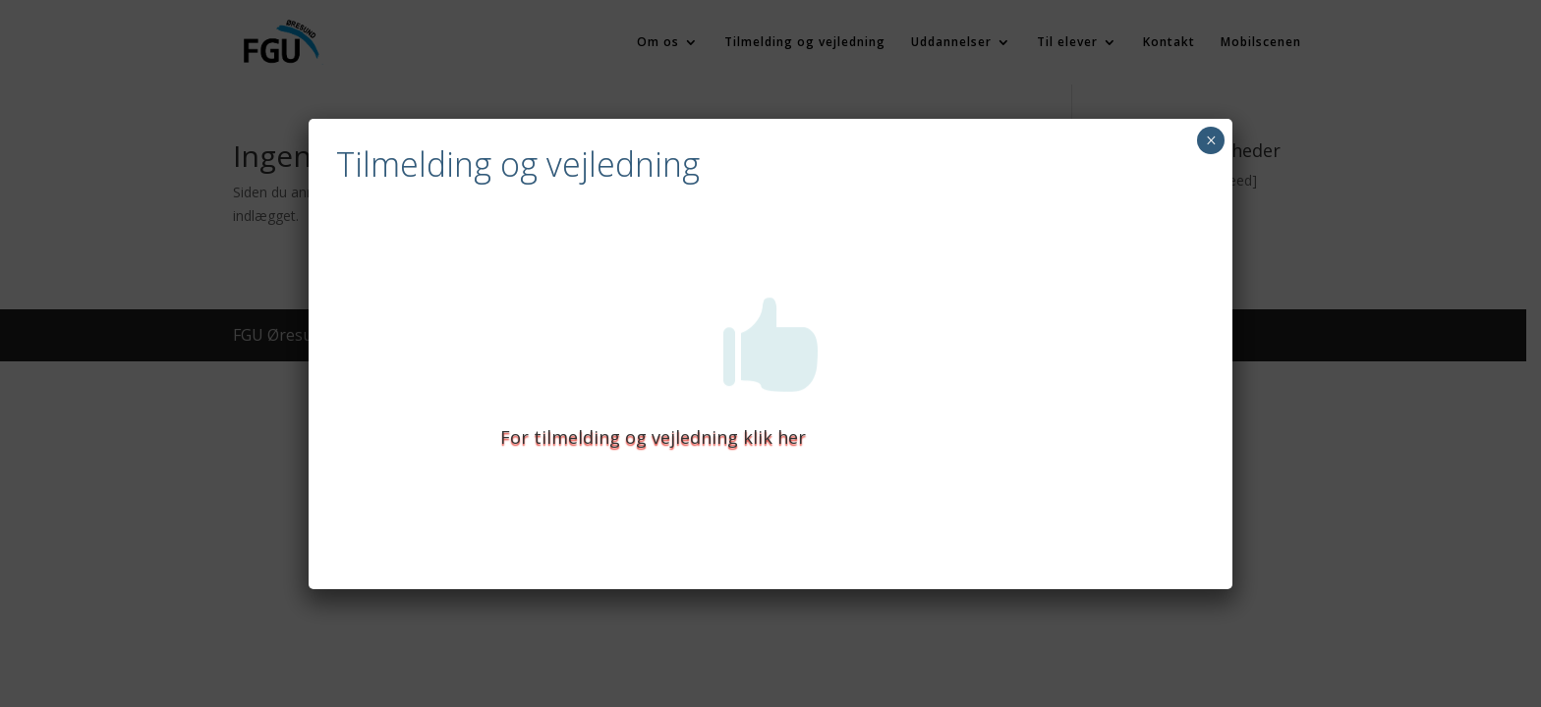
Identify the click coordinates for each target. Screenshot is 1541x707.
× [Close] (1211, 140)
